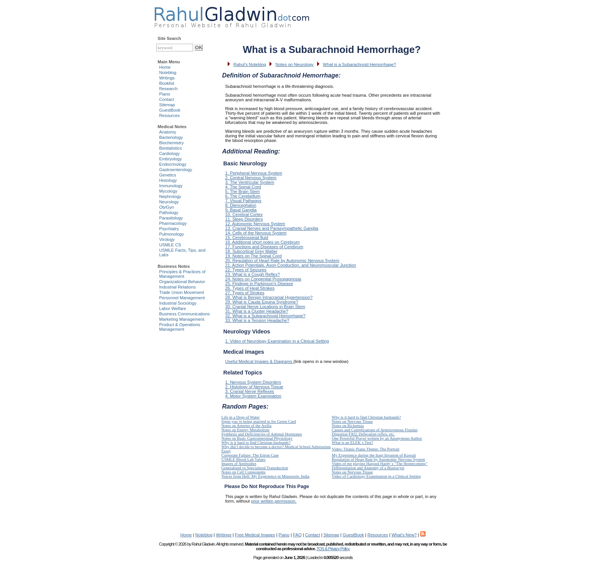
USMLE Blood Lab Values (244, 459)
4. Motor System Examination (253, 396)
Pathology (169, 212)
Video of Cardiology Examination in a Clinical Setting (376, 476)
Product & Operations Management (179, 326)
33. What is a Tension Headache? (257, 320)
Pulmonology (171, 234)
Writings (167, 78)
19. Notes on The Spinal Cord (253, 256)
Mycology (168, 191)
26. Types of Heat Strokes (250, 288)
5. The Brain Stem (242, 191)
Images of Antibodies (239, 464)
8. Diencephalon (240, 205)
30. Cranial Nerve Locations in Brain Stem (265, 306)
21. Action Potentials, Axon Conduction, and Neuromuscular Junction (290, 265)
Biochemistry (171, 142)
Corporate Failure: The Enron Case (250, 455)
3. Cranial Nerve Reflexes (249, 391)
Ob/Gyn (166, 207)
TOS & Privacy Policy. (333, 548)
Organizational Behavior (182, 281)
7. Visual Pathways (243, 200)
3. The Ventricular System (250, 182)
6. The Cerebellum (243, 196)
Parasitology (171, 218)
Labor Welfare (172, 308)
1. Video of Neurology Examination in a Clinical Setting (277, 341)
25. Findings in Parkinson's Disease (259, 283)
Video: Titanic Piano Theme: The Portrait (365, 449)
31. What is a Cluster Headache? (256, 311)
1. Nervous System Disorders (253, 382)
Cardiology (169, 153)
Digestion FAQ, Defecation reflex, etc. (363, 434)
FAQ (297, 535)
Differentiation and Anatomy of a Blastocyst (368, 468)
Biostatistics (170, 148)
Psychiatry (169, 228)
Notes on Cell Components (244, 472)
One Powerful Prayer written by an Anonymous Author (377, 438)
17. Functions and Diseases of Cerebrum (264, 246)
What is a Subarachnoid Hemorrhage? (359, 64)
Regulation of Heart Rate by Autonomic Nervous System (378, 459)
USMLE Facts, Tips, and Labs (182, 252)
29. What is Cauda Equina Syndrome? (261, 302)
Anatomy (167, 132)
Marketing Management (182, 319)
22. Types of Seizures (245, 269)
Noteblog (168, 72)
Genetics (167, 175)
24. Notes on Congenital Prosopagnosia (263, 279)
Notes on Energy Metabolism (246, 430)
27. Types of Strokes (245, 292)
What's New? (404, 535)
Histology (168, 180)
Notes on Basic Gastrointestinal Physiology (257, 438)
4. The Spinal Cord (243, 187)
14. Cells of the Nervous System (256, 233)
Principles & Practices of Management (182, 274)
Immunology (171, 185)
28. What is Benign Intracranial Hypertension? (269, 297)
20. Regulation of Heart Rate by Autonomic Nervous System (282, 260)
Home (165, 67)
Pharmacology (173, 223)
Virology (167, 239)
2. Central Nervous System (251, 177)
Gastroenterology (175, 169)
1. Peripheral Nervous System (254, 173)
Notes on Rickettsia (348, 426)
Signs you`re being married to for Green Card (259, 421)
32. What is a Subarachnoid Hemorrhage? (265, 315)
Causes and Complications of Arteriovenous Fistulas (374, 430)
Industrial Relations (177, 287)
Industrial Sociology (178, 303)
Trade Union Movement (181, 292)
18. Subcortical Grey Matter (251, 251)
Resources (169, 115)
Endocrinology (173, 164)
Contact (166, 99)
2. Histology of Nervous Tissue (254, 386)
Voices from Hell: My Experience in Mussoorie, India (265, 476)
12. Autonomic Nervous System (255, 223)
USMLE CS (170, 244)
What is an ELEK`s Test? (352, 442)
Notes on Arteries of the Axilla (247, 426)
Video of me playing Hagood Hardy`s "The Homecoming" (379, 464)
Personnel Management (182, 297)
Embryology (170, 159)
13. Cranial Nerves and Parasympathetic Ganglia (272, 228)
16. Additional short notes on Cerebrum (262, 242)
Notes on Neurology (295, 64)
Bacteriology (171, 137)
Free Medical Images (255, 535)
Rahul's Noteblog (249, 64)
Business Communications (184, 314)
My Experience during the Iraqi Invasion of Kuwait (374, 455)
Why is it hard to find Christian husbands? (366, 417)
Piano (164, 94)
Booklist (166, 83)
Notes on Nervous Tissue (352, 421)
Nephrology (170, 196)
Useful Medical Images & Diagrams (259, 361)
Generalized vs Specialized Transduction (255, 468)
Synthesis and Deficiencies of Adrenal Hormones (262, 434)
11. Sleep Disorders (244, 219)
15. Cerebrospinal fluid (246, 237)
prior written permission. (274, 501)
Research (168, 88)
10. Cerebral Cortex (244, 214)
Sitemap (167, 104)
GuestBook (169, 110)
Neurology (169, 202)
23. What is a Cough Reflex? (252, 274)
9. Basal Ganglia (241, 210)
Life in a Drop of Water (241, 417)
